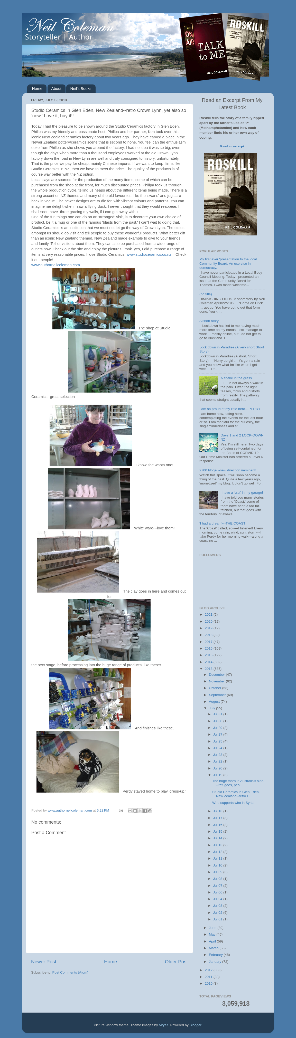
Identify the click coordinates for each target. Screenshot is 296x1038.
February (216, 955)
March (214, 948)
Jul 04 (218, 899)
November (217, 681)
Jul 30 (218, 721)
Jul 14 (218, 838)
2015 (209, 655)
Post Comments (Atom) (70, 972)
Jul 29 (218, 728)
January (215, 962)
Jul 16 (218, 825)
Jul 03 (218, 906)
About (56, 88)
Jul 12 (218, 852)
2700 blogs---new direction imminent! (227, 470)
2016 (209, 648)
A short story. (209, 321)
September (218, 695)
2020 (209, 621)
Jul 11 (218, 858)
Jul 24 (218, 748)
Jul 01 (218, 919)
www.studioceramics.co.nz (148, 254)
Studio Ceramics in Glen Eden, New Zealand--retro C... (236, 794)
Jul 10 (218, 865)
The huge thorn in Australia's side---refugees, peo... (238, 783)
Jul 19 (218, 775)
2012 (209, 970)
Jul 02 (218, 913)
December (217, 675)
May (212, 934)
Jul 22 (218, 761)
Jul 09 (218, 872)
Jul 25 (218, 741)
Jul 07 (218, 886)
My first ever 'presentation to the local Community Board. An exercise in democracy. (228, 263)
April (213, 941)
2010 (209, 983)
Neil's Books (80, 88)
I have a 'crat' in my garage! (241, 492)
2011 (209, 977)
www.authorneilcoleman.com (55, 265)
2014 (209, 662)
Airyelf (164, 1025)
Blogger (195, 1025)
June (213, 928)
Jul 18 (218, 811)
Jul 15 (218, 831)
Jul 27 (218, 734)
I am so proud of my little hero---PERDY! (230, 409)
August (215, 701)
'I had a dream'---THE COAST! (222, 523)
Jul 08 (218, 879)
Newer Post (43, 961)
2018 (209, 635)
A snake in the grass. (236, 378)
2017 (209, 642)
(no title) (205, 294)
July (212, 708)
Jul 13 (218, 845)
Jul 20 (218, 768)
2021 (209, 614)
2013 (209, 669)
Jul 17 (218, 818)
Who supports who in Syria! (233, 803)
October (215, 688)
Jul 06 (218, 892)
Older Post (176, 961)
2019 (209, 628)
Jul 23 (218, 755)
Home (37, 88)
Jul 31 (218, 714)
